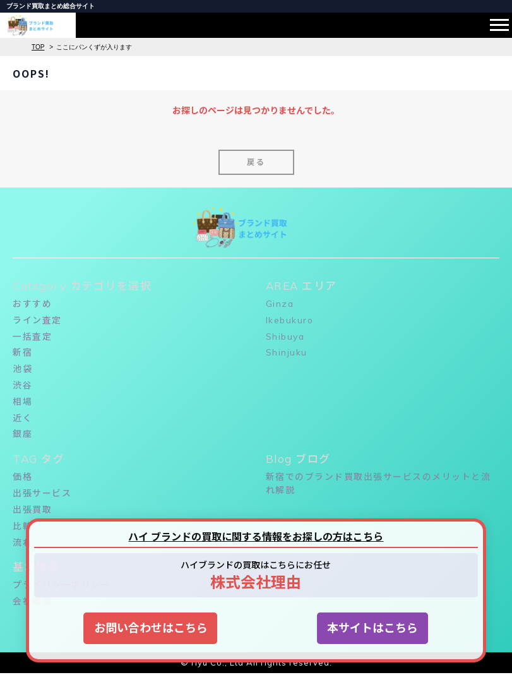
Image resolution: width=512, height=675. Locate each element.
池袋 (22, 369)
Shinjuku (286, 353)
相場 (22, 402)
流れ (22, 543)
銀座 (22, 435)
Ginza (280, 303)
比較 (22, 527)
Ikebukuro (290, 320)
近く (22, 418)
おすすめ (32, 303)
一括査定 (32, 336)
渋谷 (22, 385)
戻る (256, 162)
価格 (22, 478)
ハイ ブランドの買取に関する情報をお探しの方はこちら (255, 536)
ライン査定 (37, 320)
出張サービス (42, 494)
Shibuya (286, 336)
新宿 (22, 353)
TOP (38, 47)
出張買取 (32, 511)
